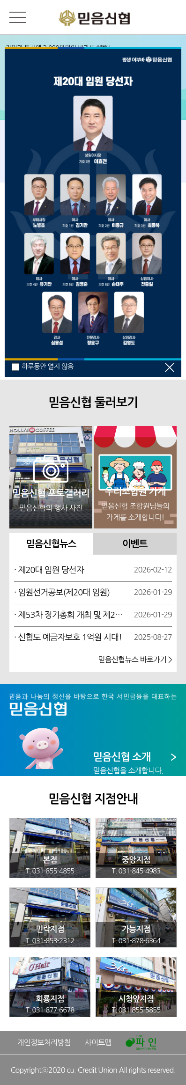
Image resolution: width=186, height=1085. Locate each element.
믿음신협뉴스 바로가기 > (135, 659)
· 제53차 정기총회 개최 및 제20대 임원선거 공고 (69, 615)
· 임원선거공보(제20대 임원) (62, 592)
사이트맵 (98, 1042)
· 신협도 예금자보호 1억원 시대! (68, 637)
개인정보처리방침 (44, 1042)
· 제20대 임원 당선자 (49, 570)
